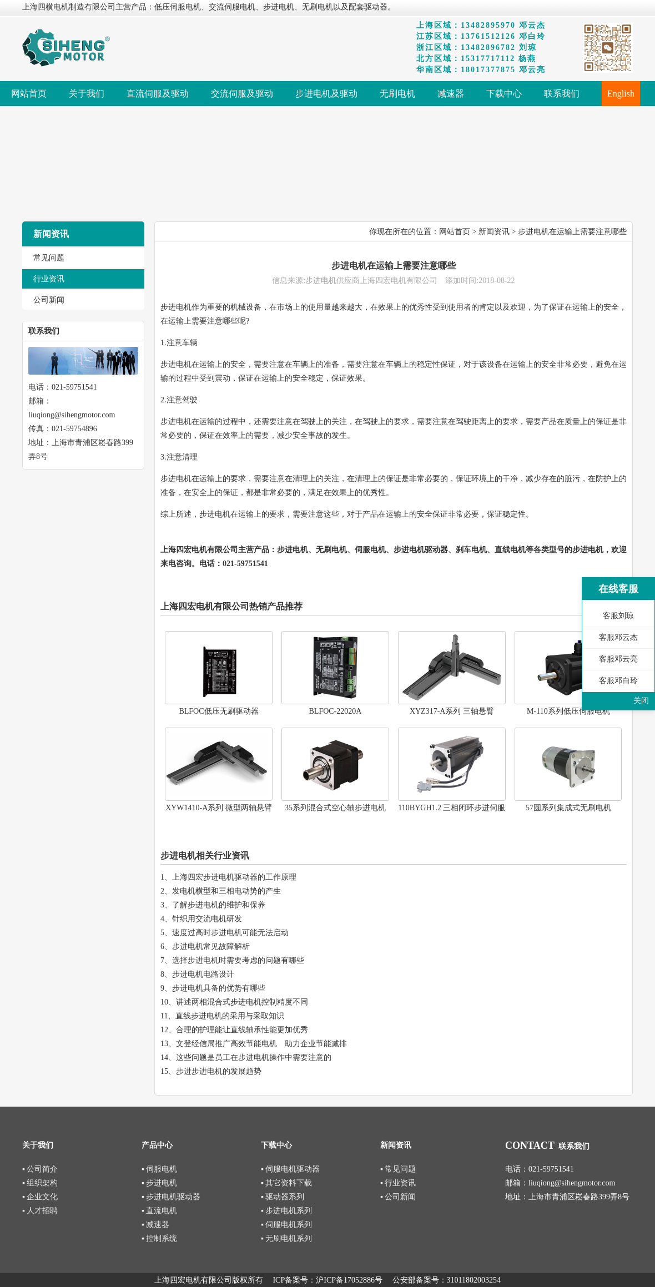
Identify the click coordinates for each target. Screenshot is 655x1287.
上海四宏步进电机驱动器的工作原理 (234, 877)
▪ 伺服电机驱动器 (290, 1169)
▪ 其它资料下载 (286, 1183)
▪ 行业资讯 (398, 1183)
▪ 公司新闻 (398, 1197)
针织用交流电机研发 (207, 919)
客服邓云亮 (618, 659)
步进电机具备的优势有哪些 (218, 988)
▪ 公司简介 (40, 1169)
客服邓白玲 (618, 681)
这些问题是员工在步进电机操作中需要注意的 (253, 1057)
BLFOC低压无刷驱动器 (218, 711)
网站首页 (454, 232)
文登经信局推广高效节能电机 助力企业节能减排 (261, 1043)
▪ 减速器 (155, 1224)
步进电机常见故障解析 (211, 946)
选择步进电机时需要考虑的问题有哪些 (238, 960)
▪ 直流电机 (159, 1211)
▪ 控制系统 (159, 1238)
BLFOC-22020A (335, 711)
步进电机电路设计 (203, 974)
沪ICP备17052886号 (349, 1280)
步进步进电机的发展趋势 (218, 1071)
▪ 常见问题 (398, 1169)
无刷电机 (331, 550)
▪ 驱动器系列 (282, 1197)
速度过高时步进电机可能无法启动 (230, 932)
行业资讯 (48, 279)
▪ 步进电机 (159, 1183)
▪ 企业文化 (40, 1197)
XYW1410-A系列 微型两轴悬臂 (218, 808)
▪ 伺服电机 (159, 1169)
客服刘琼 (618, 616)
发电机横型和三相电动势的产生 (226, 891)
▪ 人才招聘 (40, 1211)
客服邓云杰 (618, 637)
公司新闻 (48, 300)
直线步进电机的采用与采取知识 (229, 1016)
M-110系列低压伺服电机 (568, 711)
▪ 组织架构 (40, 1183)
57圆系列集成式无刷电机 (568, 808)
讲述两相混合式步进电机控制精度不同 (242, 1002)
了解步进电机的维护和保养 (218, 905)
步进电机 (320, 280)
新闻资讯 (494, 232)
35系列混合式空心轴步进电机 (335, 808)
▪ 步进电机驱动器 (171, 1197)
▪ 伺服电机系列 (286, 1224)
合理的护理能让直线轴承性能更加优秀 (242, 1030)
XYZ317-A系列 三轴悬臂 (452, 711)
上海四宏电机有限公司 (199, 550)
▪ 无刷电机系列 (286, 1238)
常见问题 (48, 258)
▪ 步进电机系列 (286, 1211)
